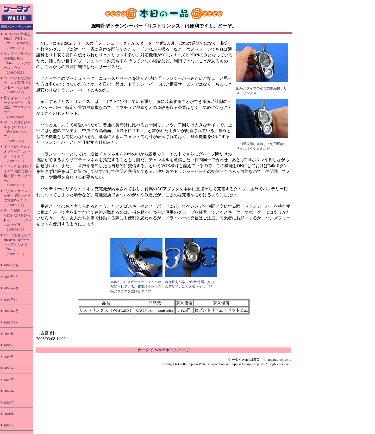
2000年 (9, 425)
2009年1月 (11, 322)
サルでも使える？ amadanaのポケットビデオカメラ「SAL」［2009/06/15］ (17, 244)
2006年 (9, 357)
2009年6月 (11, 265)
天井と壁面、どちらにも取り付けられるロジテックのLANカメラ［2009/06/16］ (17, 220)
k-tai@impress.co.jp (277, 359)
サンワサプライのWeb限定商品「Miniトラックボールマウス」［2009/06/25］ (17, 63)
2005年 (9, 368)
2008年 (9, 334)
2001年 (9, 414)
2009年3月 (11, 299)
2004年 (9, 380)
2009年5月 (11, 277)
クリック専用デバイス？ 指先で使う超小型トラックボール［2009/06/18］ (18, 176)
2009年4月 (11, 288)
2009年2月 (11, 311)
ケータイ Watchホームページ (163, 350)
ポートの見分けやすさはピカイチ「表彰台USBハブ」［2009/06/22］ (17, 131)
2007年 (9, 345)
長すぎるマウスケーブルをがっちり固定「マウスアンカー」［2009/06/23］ (17, 107)
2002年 (9, 402)
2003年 (9, 391)
